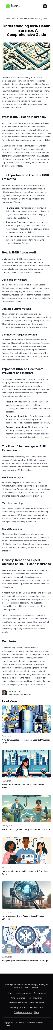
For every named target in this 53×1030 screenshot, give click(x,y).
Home (10, 993)
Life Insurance (39, 993)
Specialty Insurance (23, 1012)
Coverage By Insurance (15, 984)
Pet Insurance (36, 1007)
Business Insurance (18, 1002)
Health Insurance (25, 18)
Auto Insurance (18, 998)
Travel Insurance (36, 1002)
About (36, 1012)
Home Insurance (34, 998)
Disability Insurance (19, 1007)
